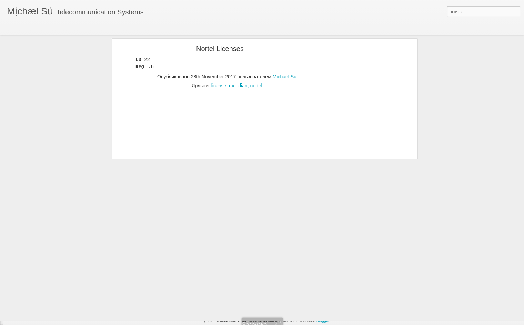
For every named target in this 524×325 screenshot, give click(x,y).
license (218, 63)
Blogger (322, 320)
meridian (238, 63)
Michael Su (284, 54)
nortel (256, 63)
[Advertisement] (356, 134)
